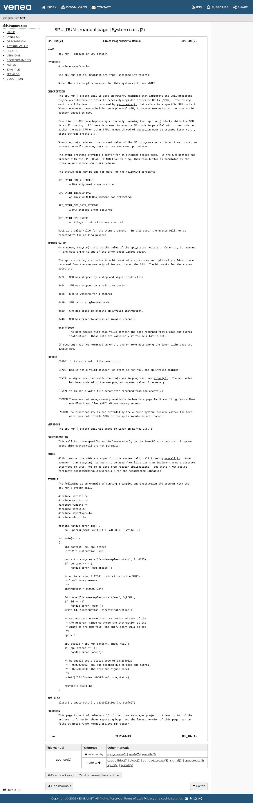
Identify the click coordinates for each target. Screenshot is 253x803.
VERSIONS (13, 55)
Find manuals (59, 786)
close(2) (64, 702)
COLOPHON (15, 78)
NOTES (11, 64)
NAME (11, 32)
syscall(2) (172, 458)
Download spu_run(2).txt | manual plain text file (83, 775)
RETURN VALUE (17, 46)
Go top (199, 786)
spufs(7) (129, 702)
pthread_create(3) (81, 133)
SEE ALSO (13, 74)
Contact (101, 7)
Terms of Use (133, 798)
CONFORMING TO (19, 60)
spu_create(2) (127, 104)
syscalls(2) (149, 754)
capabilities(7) (108, 702)
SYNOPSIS (13, 36)
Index (49, 7)
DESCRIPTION (16, 41)
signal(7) (161, 378)
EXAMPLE (13, 69)
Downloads (74, 7)
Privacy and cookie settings (163, 798)
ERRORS (12, 50)
